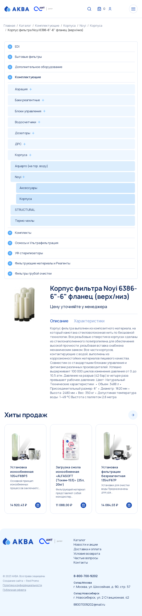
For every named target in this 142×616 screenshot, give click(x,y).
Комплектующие (47, 26)
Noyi (83, 26)
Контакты (81, 562)
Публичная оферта (14, 590)
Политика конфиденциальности (22, 585)
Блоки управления (28, 111)
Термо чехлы (24, 221)
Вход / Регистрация (110, 9)
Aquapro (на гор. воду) (31, 166)
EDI (17, 46)
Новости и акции (86, 544)
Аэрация (21, 89)
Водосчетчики (25, 122)
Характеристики (89, 321)
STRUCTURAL (25, 210)
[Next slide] (133, 415)
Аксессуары (28, 188)
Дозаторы (22, 133)
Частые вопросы (86, 558)
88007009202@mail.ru (89, 604)
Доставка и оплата (87, 549)
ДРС (18, 144)
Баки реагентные (27, 100)
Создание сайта (13, 580)
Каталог (25, 26)
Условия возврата (87, 554)
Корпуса (69, 26)
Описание (59, 321)
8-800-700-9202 (86, 576)
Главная (9, 26)
